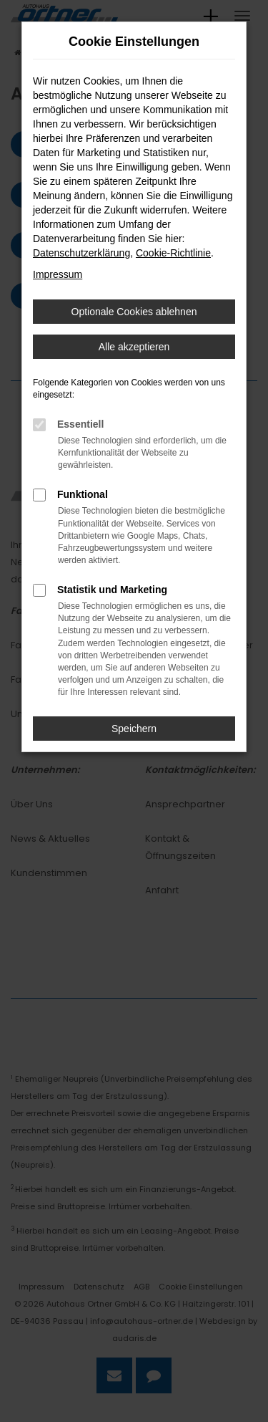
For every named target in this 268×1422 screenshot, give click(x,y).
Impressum (57, 274)
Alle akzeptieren (134, 346)
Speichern (134, 728)
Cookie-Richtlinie (173, 253)
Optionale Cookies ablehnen (134, 311)
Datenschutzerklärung (81, 253)
